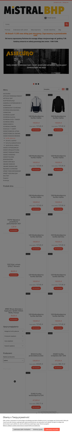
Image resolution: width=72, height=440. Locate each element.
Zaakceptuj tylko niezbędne (22, 429)
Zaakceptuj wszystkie (51, 429)
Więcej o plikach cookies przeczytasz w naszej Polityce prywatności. (21, 425)
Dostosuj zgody (38, 429)
